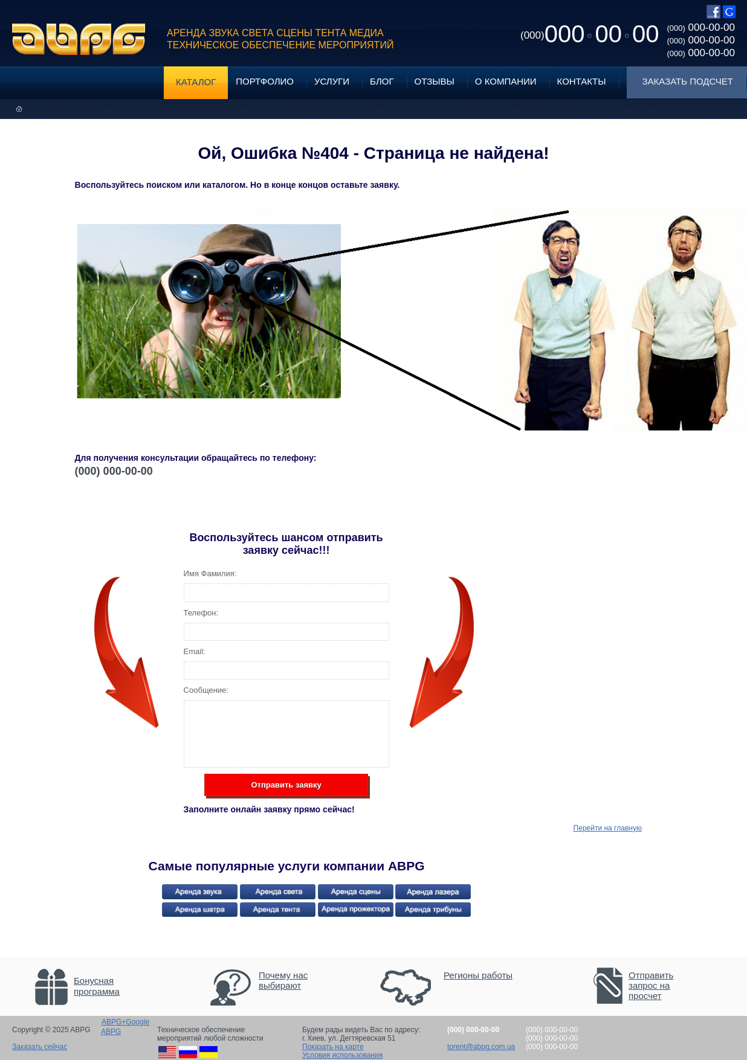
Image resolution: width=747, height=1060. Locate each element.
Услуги (331, 81)
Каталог (196, 82)
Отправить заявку (286, 784)
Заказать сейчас (39, 1046)
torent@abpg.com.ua (481, 1046)
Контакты (581, 81)
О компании (506, 81)
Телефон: (201, 612)
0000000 (589, 34)
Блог (381, 81)
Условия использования (342, 1055)
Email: (194, 651)
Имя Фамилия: (210, 573)
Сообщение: (206, 690)
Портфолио (265, 81)
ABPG (79, 39)
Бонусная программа (97, 986)
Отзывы (434, 81)
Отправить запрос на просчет (651, 985)
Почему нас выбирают (283, 980)
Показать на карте (333, 1046)
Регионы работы (478, 975)
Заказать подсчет (687, 81)
